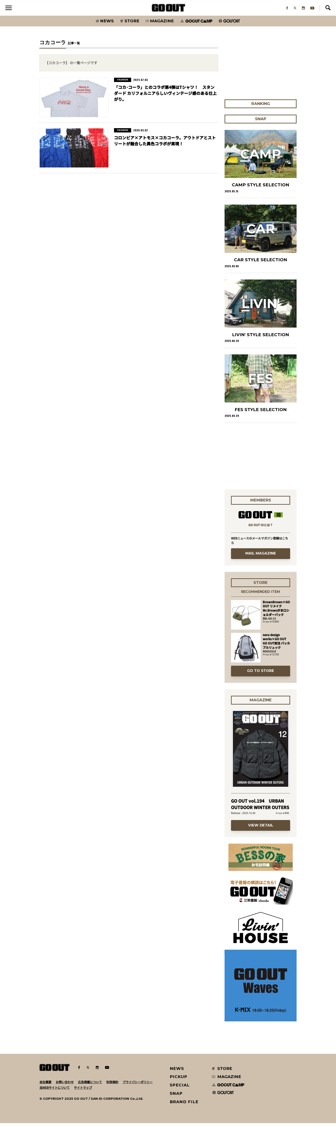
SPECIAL (180, 1088)
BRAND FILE (184, 1105)
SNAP (176, 1097)
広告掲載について (90, 1085)
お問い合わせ (65, 1085)
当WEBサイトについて (54, 1091)
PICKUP (179, 1080)
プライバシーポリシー (138, 1085)
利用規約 (112, 1085)
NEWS (177, 1072)
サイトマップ (83, 1091)
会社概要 (45, 1085)
